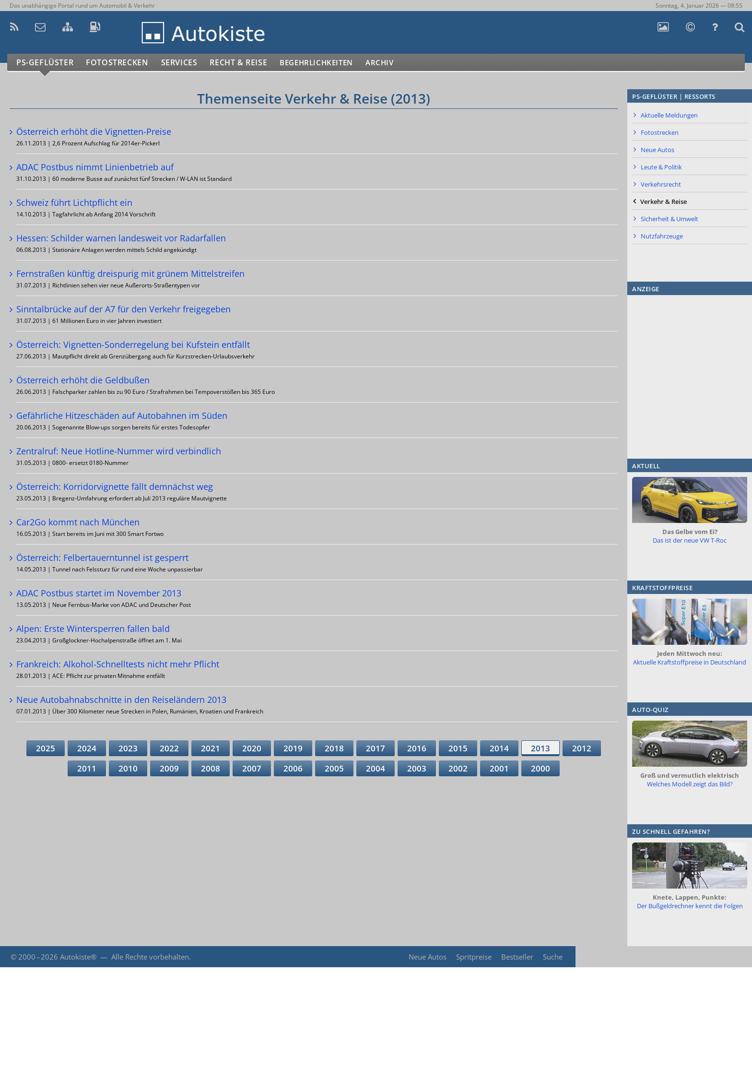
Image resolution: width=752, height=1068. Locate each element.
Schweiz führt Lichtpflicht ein (74, 202)
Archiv (397, 62)
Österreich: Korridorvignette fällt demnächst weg (114, 486)
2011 (86, 768)
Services (184, 62)
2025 (45, 748)
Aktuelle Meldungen (669, 115)
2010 (128, 768)
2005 (334, 768)
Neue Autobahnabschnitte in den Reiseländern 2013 (121, 699)
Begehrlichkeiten (328, 62)
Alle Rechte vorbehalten (150, 956)
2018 (334, 748)
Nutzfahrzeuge (662, 236)
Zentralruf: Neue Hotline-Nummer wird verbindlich (118, 451)
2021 (210, 748)
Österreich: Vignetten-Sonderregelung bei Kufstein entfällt (133, 344)
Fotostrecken (119, 62)
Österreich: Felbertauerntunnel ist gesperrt (102, 557)
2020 (251, 748)
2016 (416, 748)
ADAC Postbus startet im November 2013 (98, 593)
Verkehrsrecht (661, 184)
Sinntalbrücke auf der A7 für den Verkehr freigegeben (123, 309)
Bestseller (517, 956)
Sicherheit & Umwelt (669, 218)
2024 (86, 748)
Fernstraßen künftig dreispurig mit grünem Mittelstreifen (130, 273)
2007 (251, 768)
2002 (458, 768)
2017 (375, 748)
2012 (581, 748)
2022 (169, 748)
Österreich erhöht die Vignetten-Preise (93, 131)
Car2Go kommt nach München (78, 522)
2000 (540, 768)
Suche (553, 956)
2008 (210, 768)
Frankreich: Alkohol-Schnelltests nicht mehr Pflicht (117, 664)
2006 (293, 768)
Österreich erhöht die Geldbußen (83, 380)
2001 (499, 768)
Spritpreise (473, 956)
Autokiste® (78, 956)
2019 (293, 748)
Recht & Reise (245, 62)
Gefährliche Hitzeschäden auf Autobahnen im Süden (121, 415)
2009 (169, 768)
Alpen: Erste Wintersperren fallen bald (93, 628)
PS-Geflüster (45, 62)
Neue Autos (657, 149)
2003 (416, 768)
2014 (499, 748)
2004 (375, 768)
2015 (458, 748)
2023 (128, 748)
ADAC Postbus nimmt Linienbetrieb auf (95, 167)
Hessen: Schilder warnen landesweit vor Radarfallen (121, 238)
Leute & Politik (661, 167)
